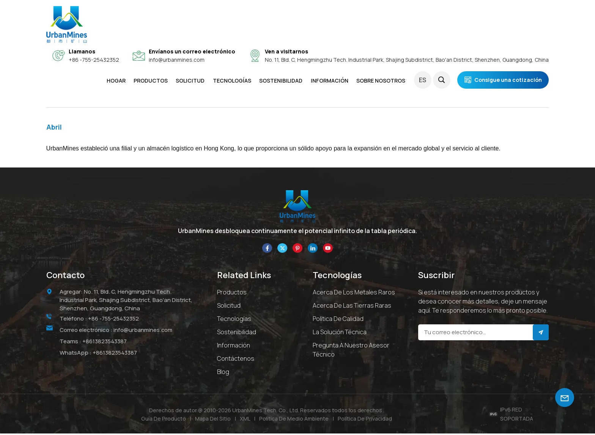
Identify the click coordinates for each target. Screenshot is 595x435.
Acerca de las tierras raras (352, 306)
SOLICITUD (190, 80)
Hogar (116, 80)
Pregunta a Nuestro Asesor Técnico (351, 351)
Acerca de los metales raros (354, 293)
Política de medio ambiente (294, 419)
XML (245, 419)
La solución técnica (340, 333)
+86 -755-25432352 (94, 59)
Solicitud (229, 306)
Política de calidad (338, 320)
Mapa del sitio (212, 419)
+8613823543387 (104, 342)
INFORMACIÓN (329, 80)
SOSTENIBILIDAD (280, 80)
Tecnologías (232, 80)
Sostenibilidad (236, 333)
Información (233, 346)
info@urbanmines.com (177, 59)
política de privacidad (365, 419)
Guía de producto (162, 419)
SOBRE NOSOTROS (380, 80)
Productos (151, 80)
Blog (223, 373)
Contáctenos (235, 359)
